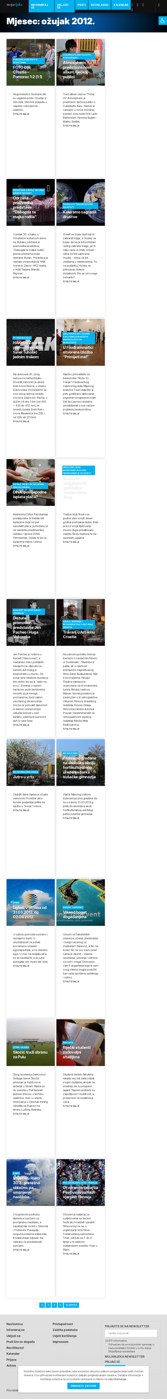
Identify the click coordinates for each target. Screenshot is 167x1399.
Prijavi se (112, 1358)
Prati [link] (82, 5)
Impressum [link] (61, 1338)
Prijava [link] (12, 1355)
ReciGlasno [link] (100, 5)
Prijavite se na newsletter (127, 1322)
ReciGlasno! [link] (15, 1343)
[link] (163, 20)
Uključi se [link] (62, 6)
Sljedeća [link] (71, 1301)
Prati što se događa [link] (21, 1338)
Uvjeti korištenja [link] (65, 1332)
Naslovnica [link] (15, 1320)
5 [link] (60, 1301)
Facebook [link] (133, 5)
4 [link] (54, 1301)
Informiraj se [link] (39, 6)
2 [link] (41, 1301)
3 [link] (48, 1301)
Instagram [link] (133, 10)
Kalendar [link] (121, 5)
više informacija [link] (117, 1379)
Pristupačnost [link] (63, 1320)
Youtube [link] (144, 5)
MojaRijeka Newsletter (124, 1353)
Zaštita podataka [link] (65, 1326)
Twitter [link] (139, 5)
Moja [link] (14, 4)
